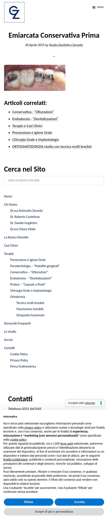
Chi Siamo (10, 204)
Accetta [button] (79, 502)
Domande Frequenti (17, 323)
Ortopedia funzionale (30, 315)
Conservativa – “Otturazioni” (29, 272)
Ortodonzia (17, 297)
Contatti (9, 348)
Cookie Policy (19, 354)
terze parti (66, 443)
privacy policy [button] (33, 427)
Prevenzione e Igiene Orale (28, 260)
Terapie (9, 254)
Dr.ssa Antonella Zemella (26, 211)
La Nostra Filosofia (16, 237)
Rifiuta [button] (28, 502)
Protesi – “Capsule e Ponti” (28, 284)
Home (8, 196)
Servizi (8, 340)
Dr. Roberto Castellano (25, 217)
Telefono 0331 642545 (24, 409)
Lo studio (10, 331)
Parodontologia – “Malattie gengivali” (35, 266)
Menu (100, 7)
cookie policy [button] (18, 439)
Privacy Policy (19, 360)
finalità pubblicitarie (15, 459)
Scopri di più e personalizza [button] (54, 511)
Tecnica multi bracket (30, 303)
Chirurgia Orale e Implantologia (31, 290)
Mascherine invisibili (29, 309)
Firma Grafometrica (23, 366)
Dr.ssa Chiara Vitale (23, 229)
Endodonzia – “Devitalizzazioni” (31, 278)
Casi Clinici (11, 245)
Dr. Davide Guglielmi (23, 223)
